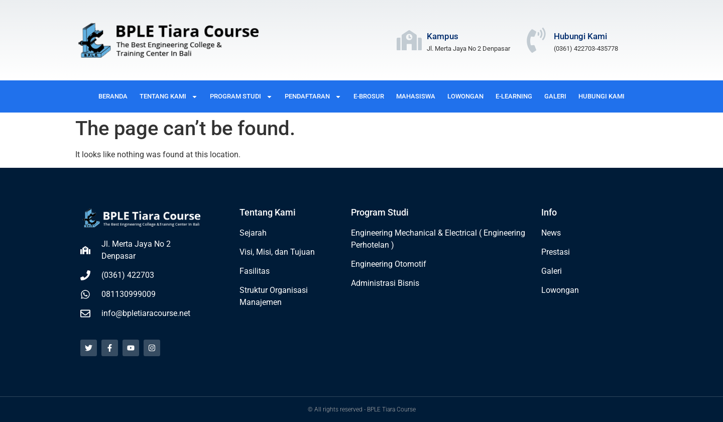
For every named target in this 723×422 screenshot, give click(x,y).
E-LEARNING (514, 96)
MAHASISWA (415, 96)
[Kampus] (409, 40)
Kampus (442, 36)
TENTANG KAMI (169, 96)
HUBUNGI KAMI (601, 96)
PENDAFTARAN (313, 96)
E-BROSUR (368, 96)
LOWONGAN (465, 96)
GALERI (555, 96)
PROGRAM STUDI (241, 96)
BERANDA (113, 96)
